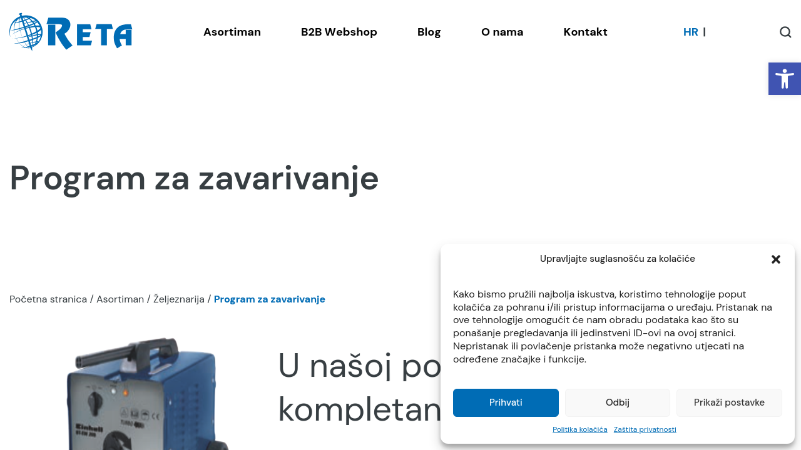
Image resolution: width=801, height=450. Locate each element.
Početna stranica (48, 299)
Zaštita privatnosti (645, 429)
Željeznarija (179, 299)
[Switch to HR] (691, 32)
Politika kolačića (580, 429)
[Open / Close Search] (786, 32)
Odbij (618, 402)
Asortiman (120, 299)
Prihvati (506, 402)
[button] (784, 78)
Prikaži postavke (729, 402)
